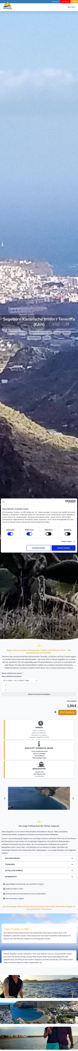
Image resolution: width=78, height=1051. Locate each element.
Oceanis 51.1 (39, 772)
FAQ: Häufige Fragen (39, 758)
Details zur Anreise (39, 870)
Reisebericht (39, 877)
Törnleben (39, 864)
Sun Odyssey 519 (39, 774)
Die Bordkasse (39, 756)
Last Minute (65, 2)
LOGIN (74, 2)
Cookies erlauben (63, 548)
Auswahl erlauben (38, 548)
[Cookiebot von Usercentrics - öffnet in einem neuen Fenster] (67, 501)
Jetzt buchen (67, 712)
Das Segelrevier (39, 858)
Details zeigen (66, 541)
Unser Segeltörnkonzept (40, 751)
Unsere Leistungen (39, 754)
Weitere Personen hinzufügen (39, 694)
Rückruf (56, 2)
